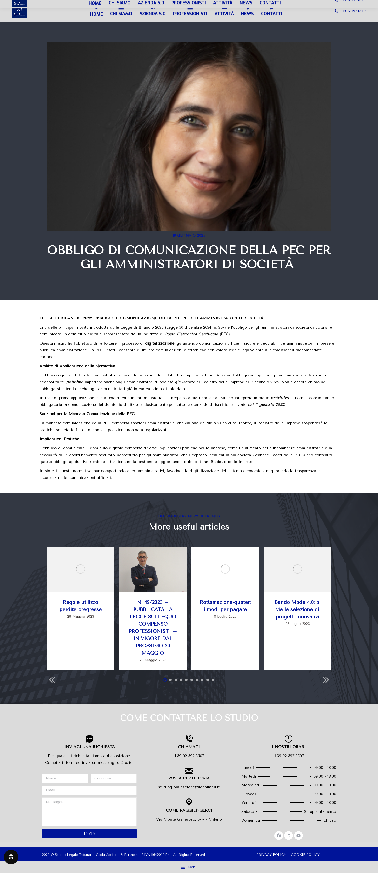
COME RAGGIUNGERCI (189, 810)
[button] (165, 680)
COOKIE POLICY (305, 855)
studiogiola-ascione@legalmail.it (189, 787)
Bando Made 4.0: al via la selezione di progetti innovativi (298, 609)
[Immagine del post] (80, 569)
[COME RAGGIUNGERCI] (189, 802)
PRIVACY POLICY (271, 855)
